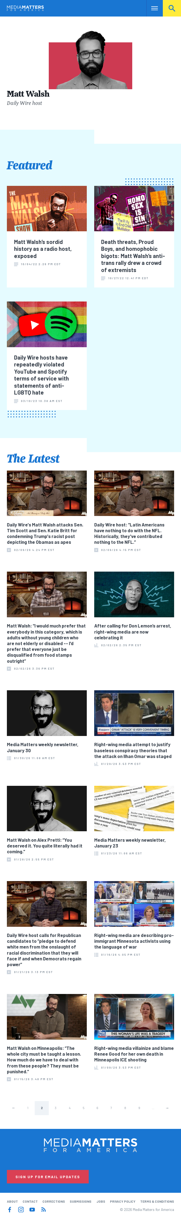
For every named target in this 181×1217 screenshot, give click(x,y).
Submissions (80, 1201)
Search (172, 8)
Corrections (53, 1201)
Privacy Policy (123, 1201)
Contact (30, 1201)
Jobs (100, 1201)
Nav (151, 8)
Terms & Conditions (157, 1201)
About (12, 1201)
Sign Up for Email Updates (47, 1176)
